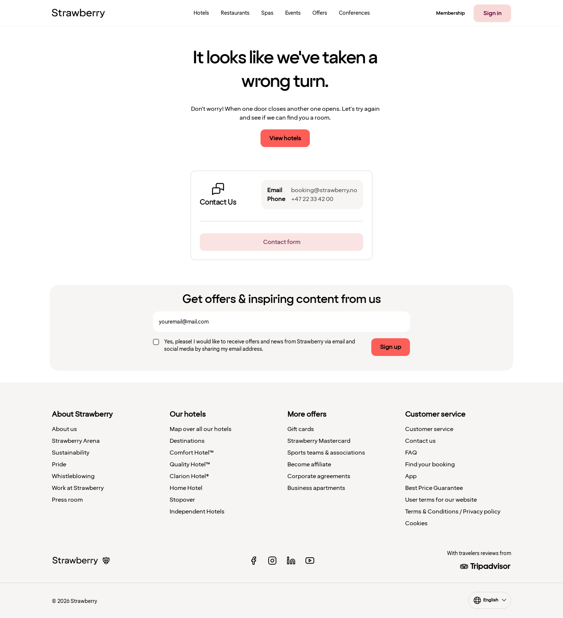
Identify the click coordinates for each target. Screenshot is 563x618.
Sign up (390, 347)
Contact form (281, 242)
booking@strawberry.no (324, 190)
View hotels (285, 138)
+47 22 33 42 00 (312, 199)
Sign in (493, 13)
